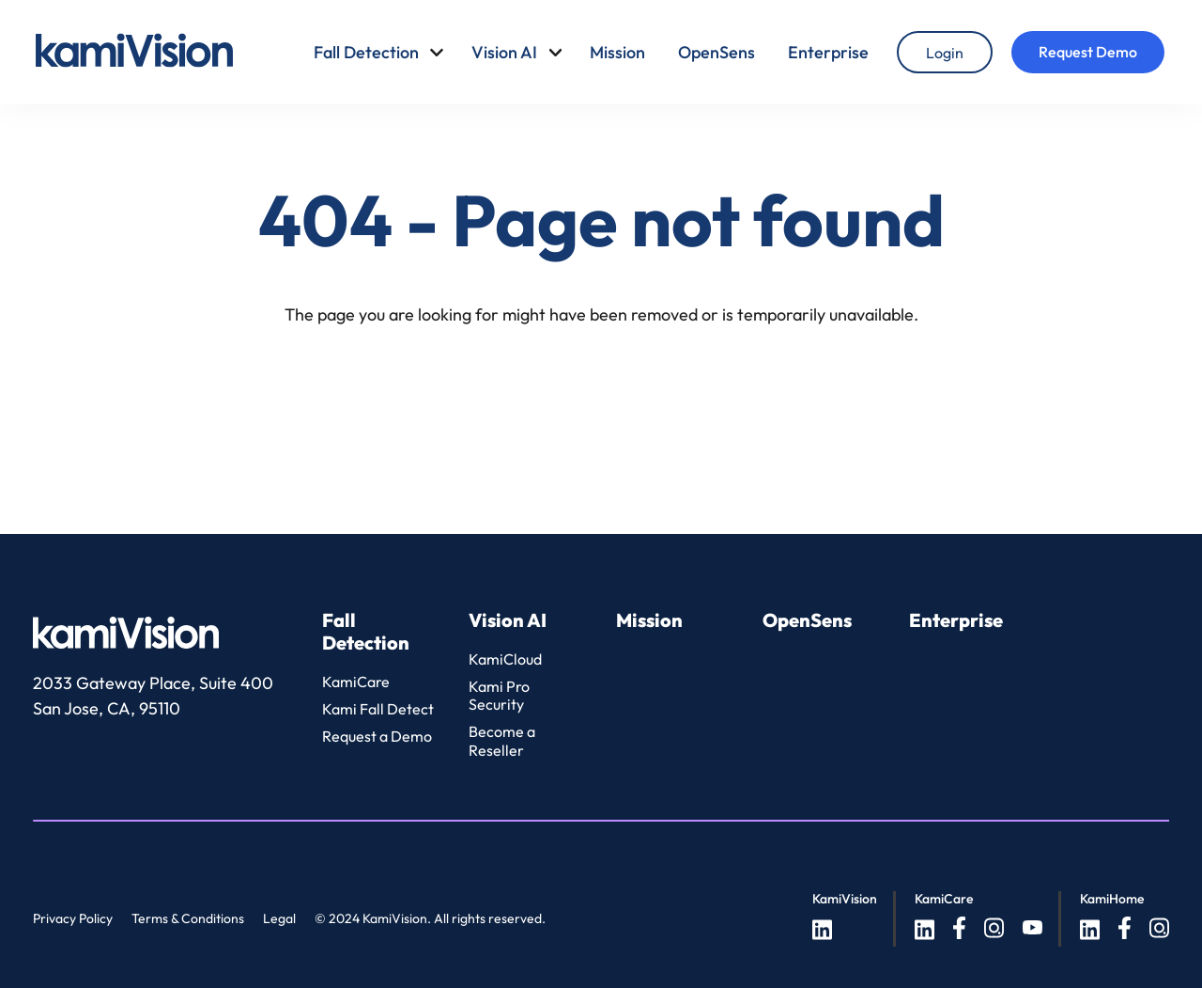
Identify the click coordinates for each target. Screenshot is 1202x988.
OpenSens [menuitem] (716, 52)
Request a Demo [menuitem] (377, 736)
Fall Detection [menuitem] (366, 52)
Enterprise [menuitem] (828, 52)
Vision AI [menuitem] (504, 52)
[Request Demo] (1087, 52)
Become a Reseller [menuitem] (502, 740)
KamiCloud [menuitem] (505, 659)
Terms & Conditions (187, 918)
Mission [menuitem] (617, 52)
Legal (279, 918)
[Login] (945, 52)
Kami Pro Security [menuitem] (499, 695)
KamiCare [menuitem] (356, 681)
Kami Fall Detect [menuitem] (378, 708)
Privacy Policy (73, 918)
